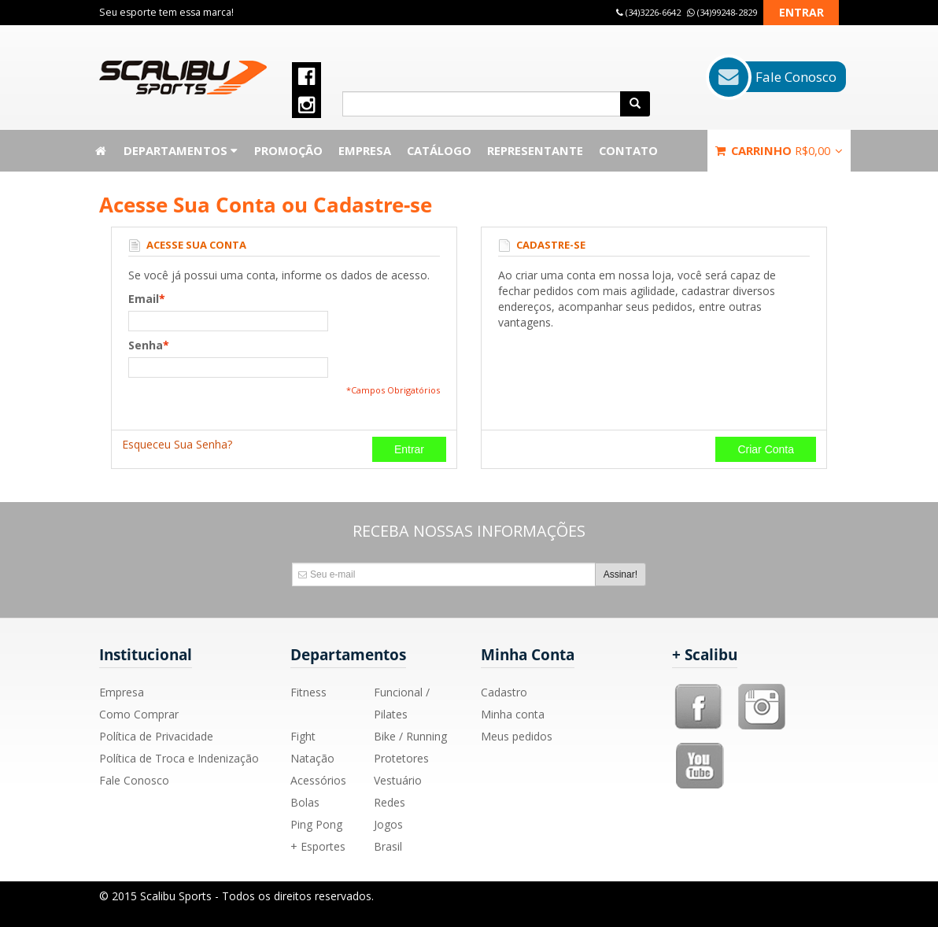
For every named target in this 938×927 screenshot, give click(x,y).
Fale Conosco (134, 780)
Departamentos (181, 150)
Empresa (364, 150)
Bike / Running (410, 736)
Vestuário (398, 780)
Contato (628, 150)
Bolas (304, 802)
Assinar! (620, 574)
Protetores (401, 758)
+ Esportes (317, 846)
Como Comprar (139, 714)
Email (143, 299)
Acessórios (318, 780)
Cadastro (504, 692)
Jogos (388, 824)
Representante (535, 150)
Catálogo (439, 150)
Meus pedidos (516, 736)
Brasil (388, 846)
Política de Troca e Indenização (179, 758)
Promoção (288, 150)
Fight (303, 736)
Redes (389, 802)
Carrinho (779, 150)
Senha (145, 345)
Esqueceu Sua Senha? (177, 444)
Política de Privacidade (156, 736)
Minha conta (513, 714)
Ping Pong (316, 824)
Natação (312, 758)
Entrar (801, 12)
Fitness (308, 692)
